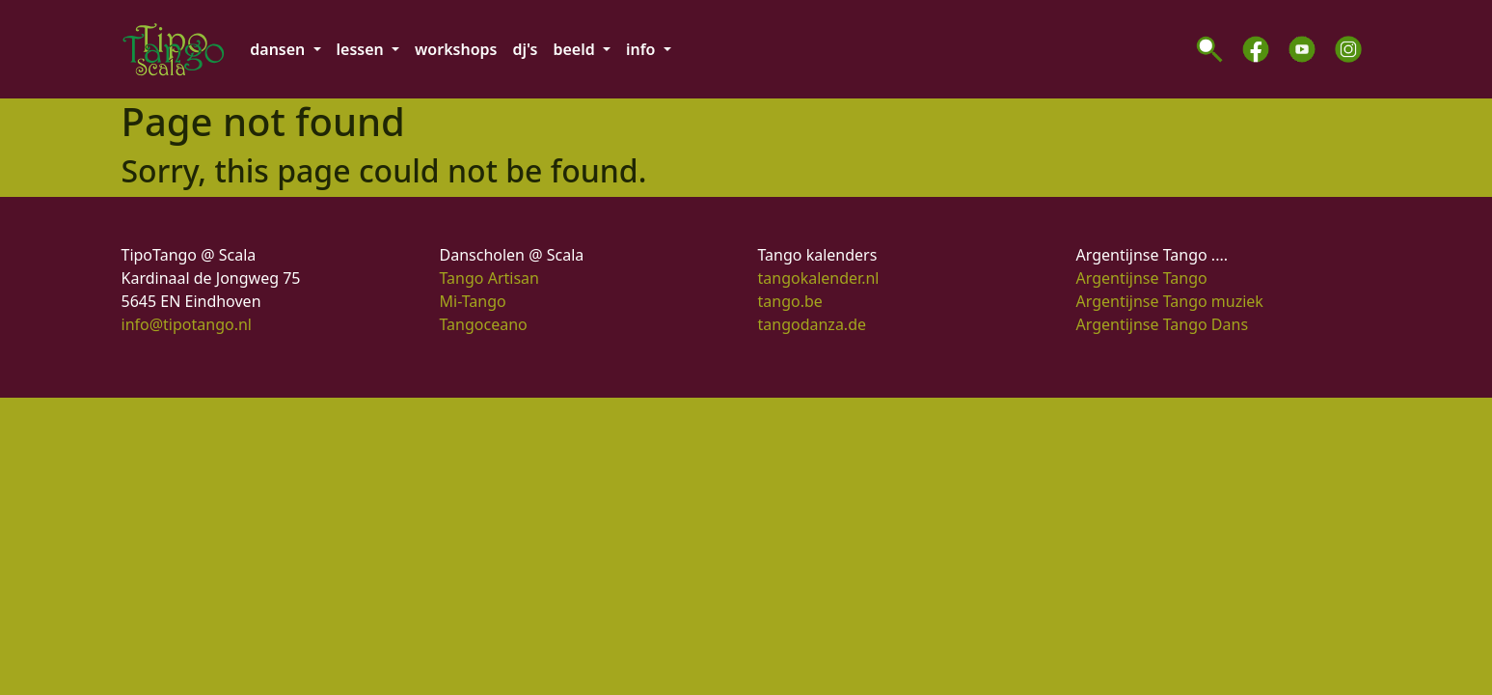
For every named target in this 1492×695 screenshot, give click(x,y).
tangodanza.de (812, 324)
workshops (456, 49)
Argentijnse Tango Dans (1162, 324)
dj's (524, 49)
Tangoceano (484, 324)
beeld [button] (575, 49)
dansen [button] (279, 49)
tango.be (790, 301)
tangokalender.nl (819, 278)
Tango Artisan (489, 278)
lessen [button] (362, 49)
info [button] (643, 49)
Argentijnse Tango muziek (1169, 301)
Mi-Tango (473, 301)
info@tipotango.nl (187, 324)
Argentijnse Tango (1141, 278)
